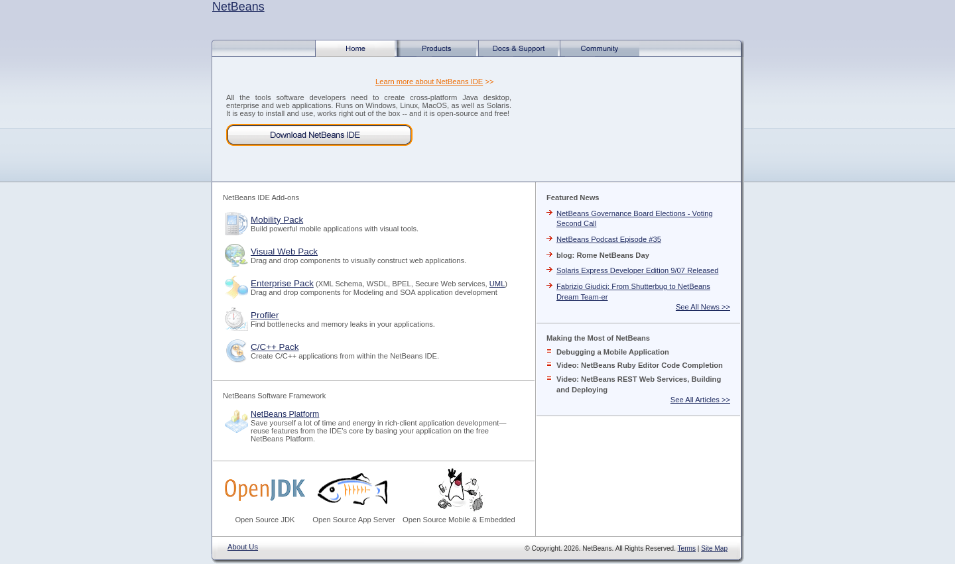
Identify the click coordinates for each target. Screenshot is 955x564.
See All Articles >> (700, 400)
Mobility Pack (277, 220)
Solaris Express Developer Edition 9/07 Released (637, 270)
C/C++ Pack (274, 347)
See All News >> (703, 307)
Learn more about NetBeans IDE (429, 81)
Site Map (714, 548)
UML (497, 284)
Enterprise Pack (282, 283)
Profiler (265, 315)
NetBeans (238, 6)
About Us (242, 547)
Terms (687, 548)
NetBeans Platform (285, 414)
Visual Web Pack (284, 251)
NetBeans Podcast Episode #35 (608, 239)
